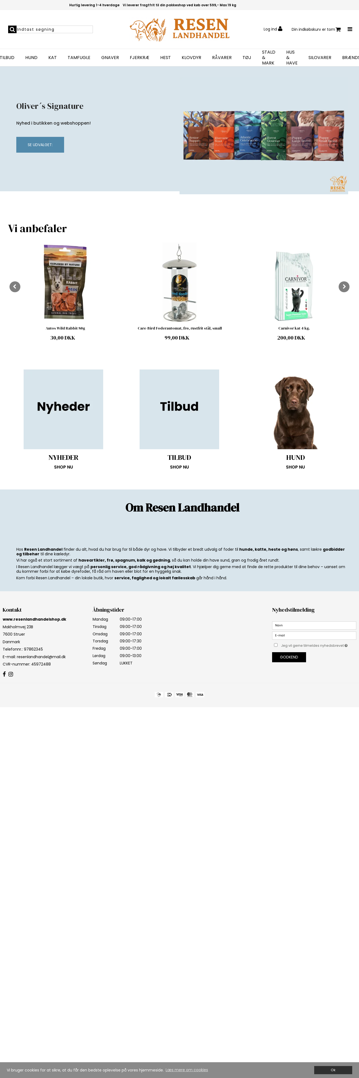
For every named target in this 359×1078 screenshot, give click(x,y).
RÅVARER (222, 57)
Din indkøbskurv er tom (316, 29)
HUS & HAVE (292, 58)
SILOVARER (319, 57)
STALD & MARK (268, 58)
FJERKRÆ (139, 57)
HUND (31, 57)
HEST (165, 57)
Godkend (289, 657)
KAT (52, 57)
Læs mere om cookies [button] (187, 1070)
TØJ (247, 57)
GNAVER (110, 57)
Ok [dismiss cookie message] (333, 1070)
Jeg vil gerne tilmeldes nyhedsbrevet (318, 645)
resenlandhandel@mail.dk (41, 657)
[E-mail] (314, 635)
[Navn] (314, 625)
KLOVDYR (191, 57)
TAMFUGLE (79, 57)
